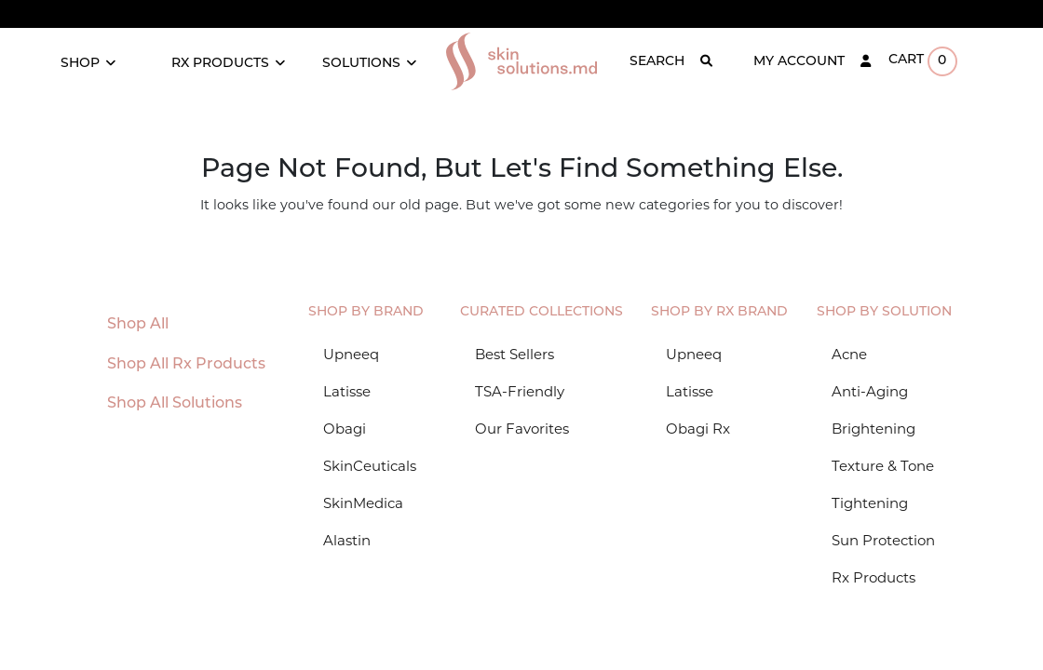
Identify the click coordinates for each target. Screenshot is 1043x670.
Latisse (347, 391)
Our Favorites (522, 428)
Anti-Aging (870, 391)
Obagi (344, 428)
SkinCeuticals (369, 466)
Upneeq (351, 354)
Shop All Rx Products (186, 364)
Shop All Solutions (174, 403)
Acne (849, 354)
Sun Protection (883, 540)
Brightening (873, 428)
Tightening (870, 503)
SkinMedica (363, 503)
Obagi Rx (698, 428)
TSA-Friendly (519, 391)
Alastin (347, 540)
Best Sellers (514, 354)
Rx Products (873, 577)
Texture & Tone (883, 466)
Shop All (138, 324)
